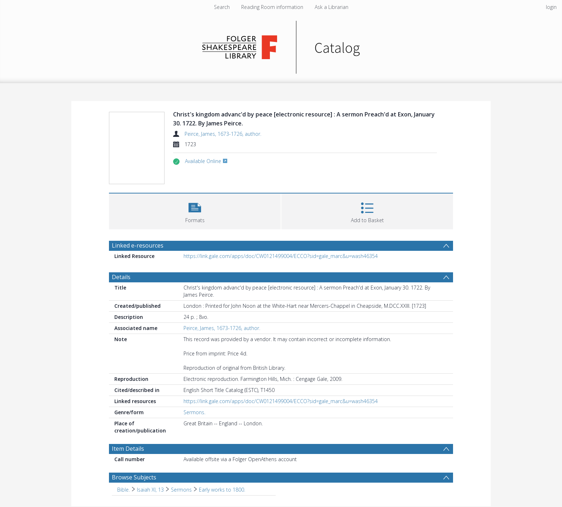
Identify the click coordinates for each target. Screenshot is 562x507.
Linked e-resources (137, 245)
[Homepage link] (281, 45)
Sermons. (194, 412)
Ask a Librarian (331, 7)
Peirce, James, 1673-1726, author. (223, 133)
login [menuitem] (551, 7)
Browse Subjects (134, 477)
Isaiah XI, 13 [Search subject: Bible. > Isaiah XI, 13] (150, 489)
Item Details (128, 449)
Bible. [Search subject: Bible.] (123, 489)
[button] (195, 210)
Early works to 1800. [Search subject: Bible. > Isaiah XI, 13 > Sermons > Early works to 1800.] (222, 489)
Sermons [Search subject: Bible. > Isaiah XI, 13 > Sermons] (181, 489)
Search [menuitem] (222, 7)
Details (121, 277)
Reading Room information (272, 7)
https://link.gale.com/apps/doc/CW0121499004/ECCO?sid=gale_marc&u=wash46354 (281, 256)
